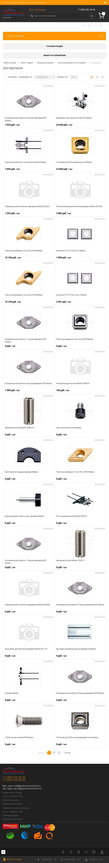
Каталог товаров (54, 36)
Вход (31, 10)
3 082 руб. (63, 213)
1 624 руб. (12, 124)
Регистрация (40, 10)
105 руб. (62, 390)
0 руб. (10, 346)
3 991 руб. (63, 301)
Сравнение (47, 860)
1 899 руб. (63, 257)
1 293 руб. (12, 213)
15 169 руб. (13, 257)
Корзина (93, 860)
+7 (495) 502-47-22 (14, 777)
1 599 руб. (12, 390)
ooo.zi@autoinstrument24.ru (27, 788)
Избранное (71, 860)
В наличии (12, 77)
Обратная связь (12, 860)
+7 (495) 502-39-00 (86, 9)
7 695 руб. (12, 169)
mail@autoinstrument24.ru (27, 785)
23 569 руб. (64, 169)
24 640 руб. (64, 124)
